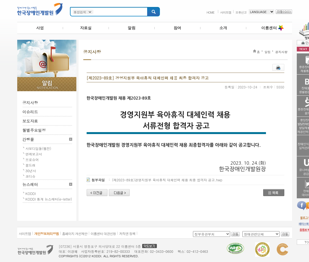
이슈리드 (30, 112)
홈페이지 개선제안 (74, 233)
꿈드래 (31, 165)
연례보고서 (34, 154)
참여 (177, 28)
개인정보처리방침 (46, 233)
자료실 (86, 28)
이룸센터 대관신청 (103, 233)
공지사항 (30, 102)
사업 (40, 28)
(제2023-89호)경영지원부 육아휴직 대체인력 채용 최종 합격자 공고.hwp (167, 179)
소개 (223, 28)
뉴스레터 (30, 184)
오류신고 (241, 12)
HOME (210, 12)
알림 (131, 28)
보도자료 (30, 121)
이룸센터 (269, 28)
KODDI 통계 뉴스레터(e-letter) (49, 199)
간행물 (28, 139)
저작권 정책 (127, 233)
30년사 (31, 170)
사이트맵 (225, 12)
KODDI (31, 193)
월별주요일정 (34, 130)
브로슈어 (32, 159)
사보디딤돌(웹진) (38, 148)
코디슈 (31, 176)
